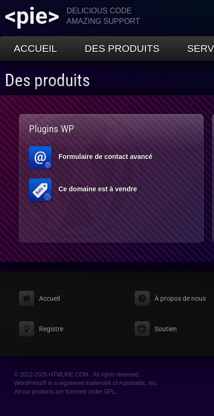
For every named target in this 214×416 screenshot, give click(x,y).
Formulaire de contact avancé (91, 157)
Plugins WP (51, 129)
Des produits (122, 48)
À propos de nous (180, 298)
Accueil (35, 48)
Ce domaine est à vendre (83, 189)
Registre (51, 329)
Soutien (166, 329)
